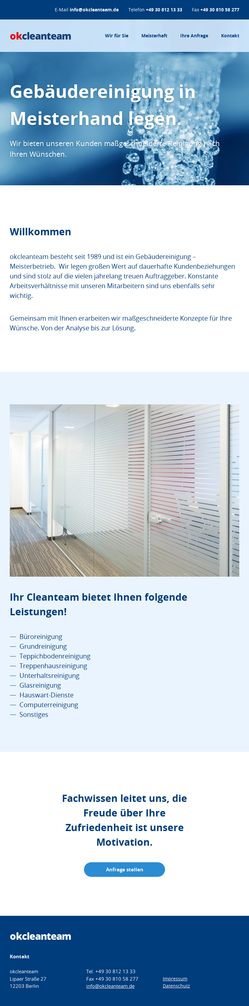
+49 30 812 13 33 (164, 9)
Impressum (175, 978)
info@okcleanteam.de (94, 9)
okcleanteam (40, 36)
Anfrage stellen (124, 869)
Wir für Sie (116, 35)
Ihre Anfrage (194, 35)
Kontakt (230, 35)
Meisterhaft (154, 35)
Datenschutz (176, 986)
